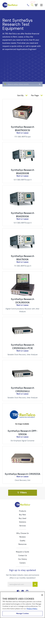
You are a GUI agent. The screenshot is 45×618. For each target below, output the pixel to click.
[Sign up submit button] (35, 584)
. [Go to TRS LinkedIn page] (22, 591)
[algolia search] (22, 90)
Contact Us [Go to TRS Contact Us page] (22, 555)
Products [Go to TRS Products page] (22, 511)
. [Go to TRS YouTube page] (27, 591)
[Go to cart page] (36, 5)
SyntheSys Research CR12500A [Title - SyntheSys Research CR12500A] (22, 473)
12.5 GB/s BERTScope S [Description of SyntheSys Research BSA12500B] (22, 180)
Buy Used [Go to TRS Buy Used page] (22, 518)
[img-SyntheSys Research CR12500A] (22, 450)
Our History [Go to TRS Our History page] (22, 559)
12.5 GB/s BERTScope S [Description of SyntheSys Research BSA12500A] (22, 223)
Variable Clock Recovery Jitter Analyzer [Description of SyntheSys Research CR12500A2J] (22, 397)
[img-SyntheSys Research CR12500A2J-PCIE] (22, 321)
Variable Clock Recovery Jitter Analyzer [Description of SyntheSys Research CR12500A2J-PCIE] (22, 354)
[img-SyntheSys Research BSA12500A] (22, 189)
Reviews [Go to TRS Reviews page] (22, 537)
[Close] (42, 595)
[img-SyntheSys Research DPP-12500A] (22, 407)
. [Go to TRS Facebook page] (18, 591)
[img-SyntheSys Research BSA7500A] (22, 232)
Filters (22, 492)
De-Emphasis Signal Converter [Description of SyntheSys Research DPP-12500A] (22, 441)
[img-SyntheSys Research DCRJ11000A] (22, 275)
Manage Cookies (22, 613)
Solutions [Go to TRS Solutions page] (22, 522)
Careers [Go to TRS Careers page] (22, 563)
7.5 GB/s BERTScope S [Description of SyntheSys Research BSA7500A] (22, 266)
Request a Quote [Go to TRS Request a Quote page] (22, 552)
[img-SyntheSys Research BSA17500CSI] (22, 103)
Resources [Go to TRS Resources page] (22, 544)
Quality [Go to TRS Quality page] (22, 540)
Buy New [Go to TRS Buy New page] (22, 514)
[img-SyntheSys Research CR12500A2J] (22, 364)
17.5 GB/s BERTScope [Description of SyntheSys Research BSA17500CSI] (23, 137)
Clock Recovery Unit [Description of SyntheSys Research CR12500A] (22, 480)
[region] (22, 605)
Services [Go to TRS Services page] (22, 526)
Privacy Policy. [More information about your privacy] (32, 609)
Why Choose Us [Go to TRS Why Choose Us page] (22, 533)
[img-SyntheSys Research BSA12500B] (22, 146)
